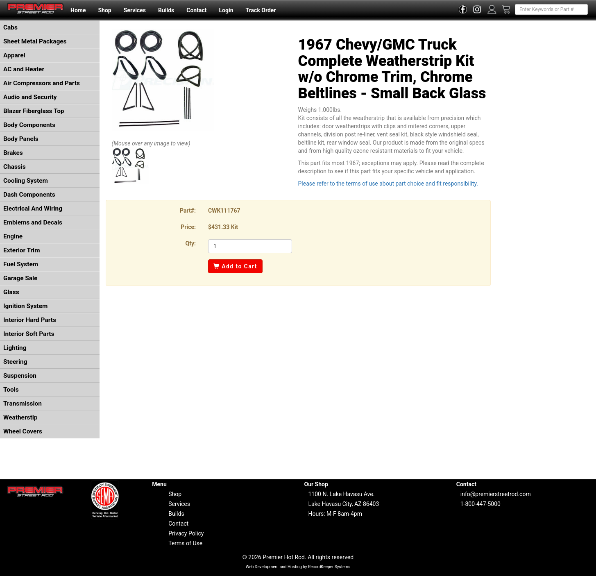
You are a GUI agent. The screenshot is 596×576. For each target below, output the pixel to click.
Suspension (19, 375)
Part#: (188, 210)
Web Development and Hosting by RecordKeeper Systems (298, 567)
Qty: (191, 243)
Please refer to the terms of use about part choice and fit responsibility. (388, 183)
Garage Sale (20, 278)
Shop (104, 10)
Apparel (14, 55)
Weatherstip (20, 417)
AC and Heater (23, 69)
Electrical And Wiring (32, 208)
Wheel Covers (22, 431)
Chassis (14, 166)
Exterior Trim (21, 250)
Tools (11, 389)
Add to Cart (235, 266)
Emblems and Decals (32, 222)
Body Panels (21, 139)
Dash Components (29, 194)
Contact (196, 10)
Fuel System (20, 264)
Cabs (10, 27)
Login (226, 10)
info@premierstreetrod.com (495, 494)
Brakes (13, 152)
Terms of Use (185, 543)
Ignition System (25, 306)
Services (135, 10)
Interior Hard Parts (29, 320)
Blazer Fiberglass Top (33, 111)
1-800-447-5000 (480, 504)
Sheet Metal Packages (34, 41)
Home (78, 10)
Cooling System (25, 180)
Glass (11, 292)
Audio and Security (30, 97)
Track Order (260, 10)
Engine (13, 236)
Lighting (15, 347)
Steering (15, 361)
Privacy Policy (186, 533)
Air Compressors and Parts (41, 83)
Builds (166, 10)
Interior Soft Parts (28, 334)
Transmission (22, 403)
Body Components (29, 125)
